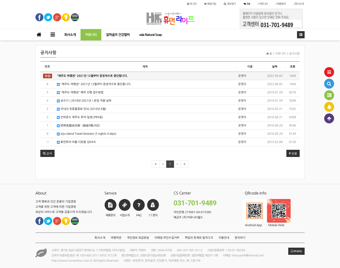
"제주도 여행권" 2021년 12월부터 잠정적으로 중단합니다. (94, 84)
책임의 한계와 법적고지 (199, 237)
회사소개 (70, 34)
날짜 (274, 66)
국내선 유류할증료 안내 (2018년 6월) (81, 109)
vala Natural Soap (150, 34)
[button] (47, 153)
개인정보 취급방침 (138, 237)
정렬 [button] (293, 153)
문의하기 (240, 237)
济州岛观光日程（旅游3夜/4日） (79, 125)
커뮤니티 (91, 34)
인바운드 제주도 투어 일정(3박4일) (80, 117)
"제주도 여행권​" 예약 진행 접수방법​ (80, 92)
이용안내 (224, 237)
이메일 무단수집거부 (167, 237)
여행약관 (116, 237)
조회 (292, 66)
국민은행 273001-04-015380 (192, 212)
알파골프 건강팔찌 (118, 34)
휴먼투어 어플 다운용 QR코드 (76, 142)
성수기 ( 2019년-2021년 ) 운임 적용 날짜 (84, 100)
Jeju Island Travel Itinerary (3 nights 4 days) (86, 133)
